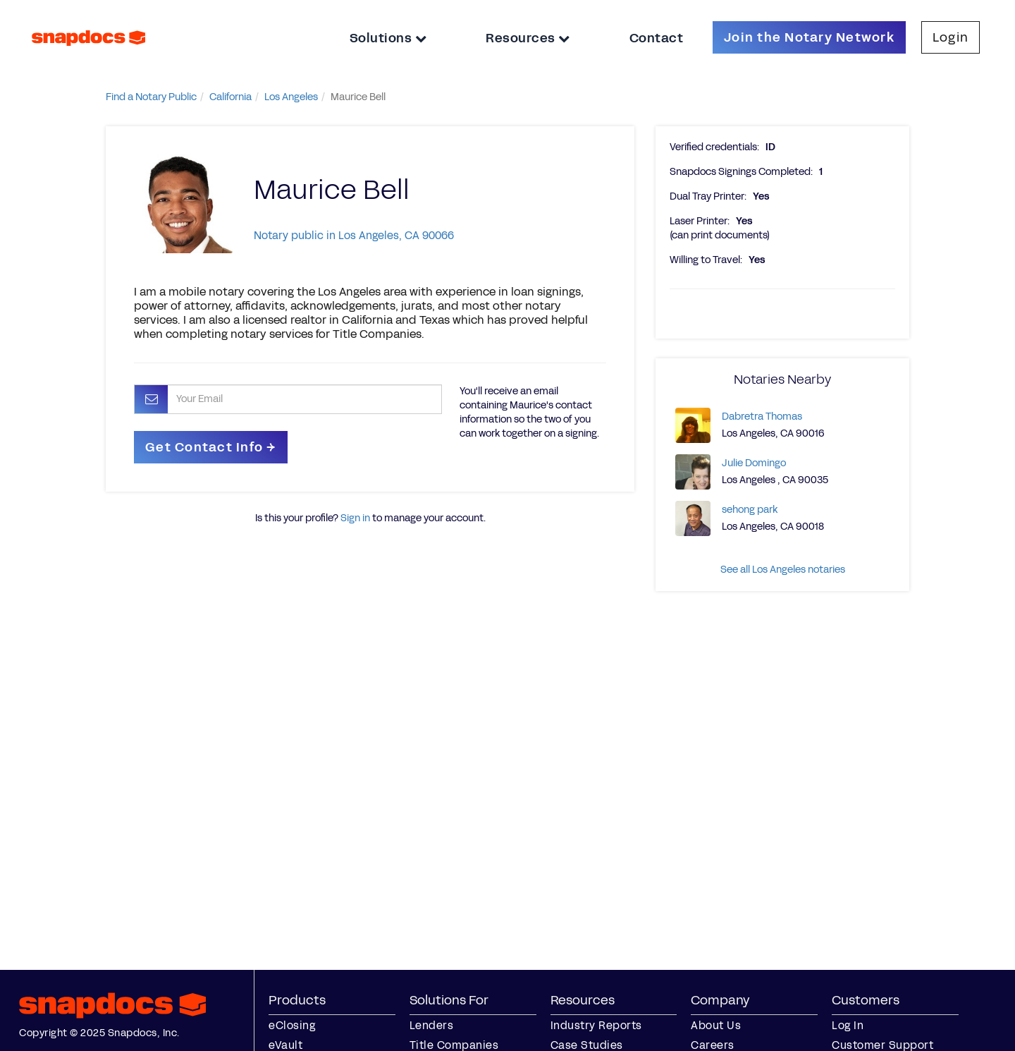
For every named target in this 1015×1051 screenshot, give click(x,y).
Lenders (432, 1025)
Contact (656, 38)
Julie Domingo (754, 463)
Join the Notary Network (809, 37)
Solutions (388, 38)
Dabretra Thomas (762, 416)
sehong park (749, 509)
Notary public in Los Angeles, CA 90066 (354, 235)
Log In (847, 1025)
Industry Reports (596, 1025)
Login (950, 37)
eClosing (292, 1025)
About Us (716, 1025)
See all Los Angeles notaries (782, 569)
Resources (528, 38)
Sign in (355, 518)
